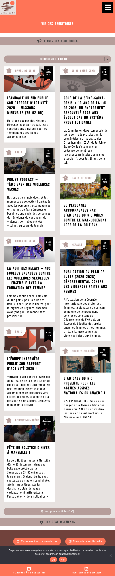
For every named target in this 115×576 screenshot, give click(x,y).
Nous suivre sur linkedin (87, 541)
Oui (53, 559)
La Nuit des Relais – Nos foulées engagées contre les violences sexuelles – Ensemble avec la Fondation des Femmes (29, 278)
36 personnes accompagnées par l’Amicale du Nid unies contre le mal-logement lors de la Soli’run (85, 215)
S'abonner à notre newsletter (39, 541)
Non (63, 559)
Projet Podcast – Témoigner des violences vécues (28, 184)
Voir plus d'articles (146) (59, 511)
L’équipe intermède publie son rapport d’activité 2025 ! (24, 364)
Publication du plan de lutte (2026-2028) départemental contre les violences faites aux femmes (85, 282)
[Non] (110, 555)
